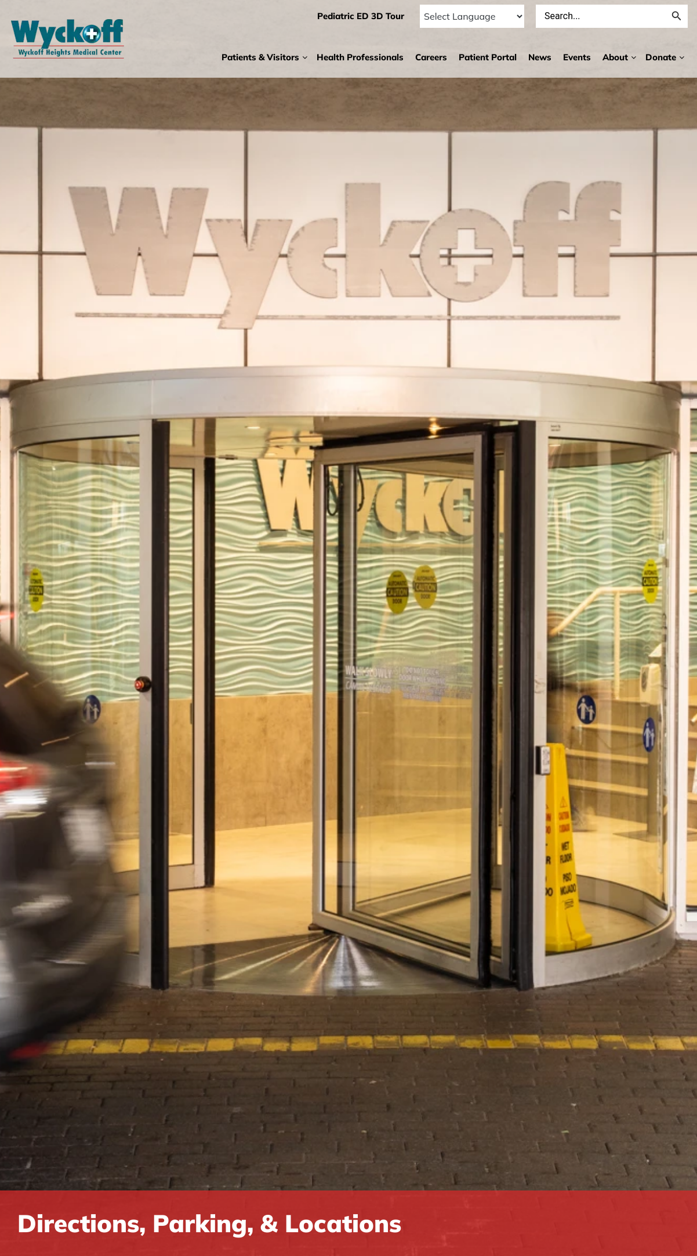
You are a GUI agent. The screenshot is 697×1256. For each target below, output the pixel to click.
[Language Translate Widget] (471, 16)
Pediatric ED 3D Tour (360, 15)
